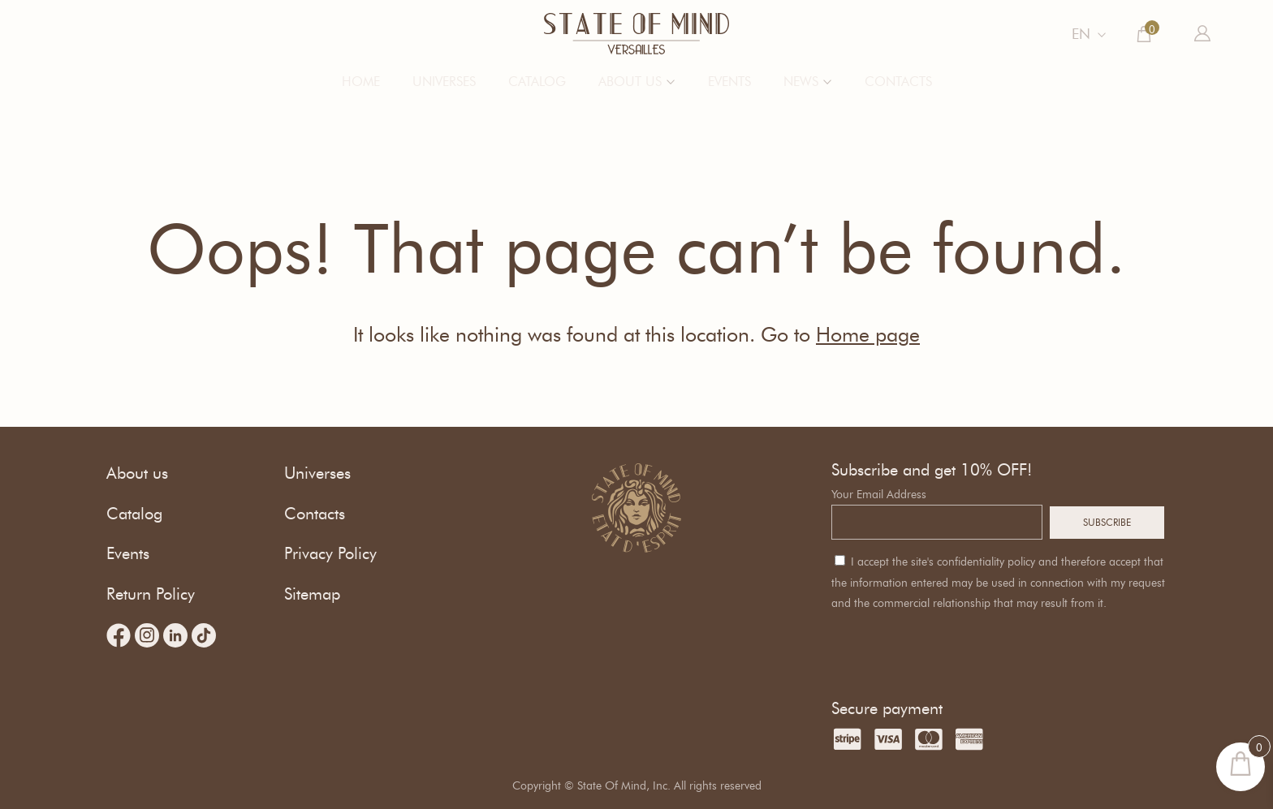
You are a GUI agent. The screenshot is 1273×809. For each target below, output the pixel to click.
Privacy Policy (330, 553)
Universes (444, 81)
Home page (868, 334)
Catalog (537, 81)
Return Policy (150, 594)
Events (729, 81)
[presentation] (954, 646)
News (800, 81)
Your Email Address (878, 494)
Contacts (898, 81)
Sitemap (312, 594)
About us (630, 81)
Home (361, 81)
